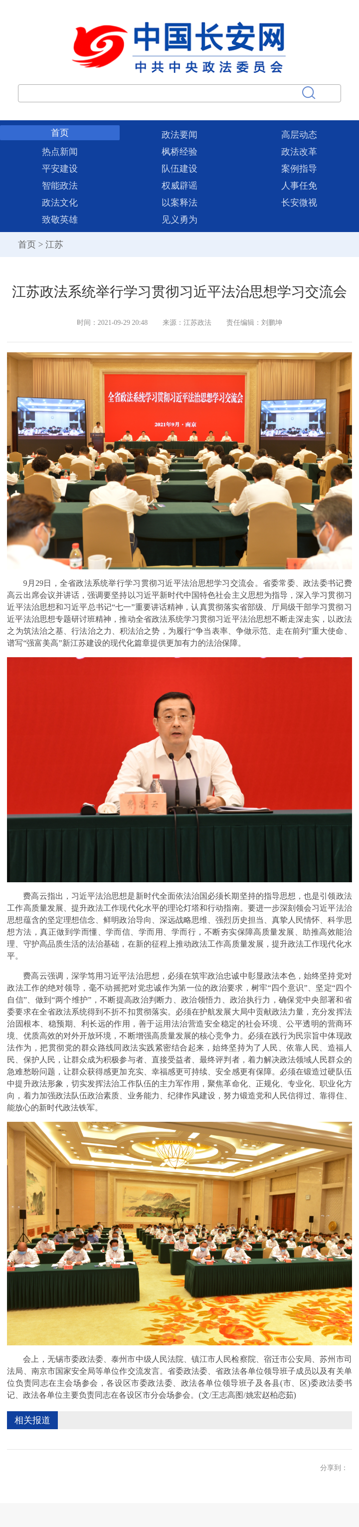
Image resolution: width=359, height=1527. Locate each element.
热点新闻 (60, 152)
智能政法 (60, 186)
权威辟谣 (179, 186)
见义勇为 (179, 220)
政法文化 (60, 203)
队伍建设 (179, 169)
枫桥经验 (179, 152)
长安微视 (299, 203)
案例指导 (299, 169)
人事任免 (299, 186)
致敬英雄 (60, 220)
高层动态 (299, 135)
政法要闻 (179, 135)
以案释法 (179, 203)
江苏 (54, 245)
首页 (60, 133)
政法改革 (299, 152)
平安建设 (60, 169)
